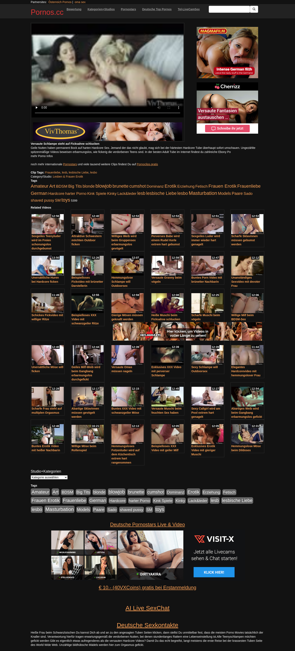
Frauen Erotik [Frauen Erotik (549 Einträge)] (222, 186)
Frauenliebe (52, 172)
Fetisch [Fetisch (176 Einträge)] (201, 186)
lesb (64, 172)
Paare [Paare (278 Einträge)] (237, 193)
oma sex (80, 2)
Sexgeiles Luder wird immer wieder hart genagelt (205, 240)
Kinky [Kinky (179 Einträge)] (112, 193)
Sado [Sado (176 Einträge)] (248, 193)
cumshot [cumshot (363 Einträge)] (137, 186)
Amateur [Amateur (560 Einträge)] (39, 186)
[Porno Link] (108, 131)
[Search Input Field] (229, 9)
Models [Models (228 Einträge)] (224, 193)
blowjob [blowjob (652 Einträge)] (103, 186)
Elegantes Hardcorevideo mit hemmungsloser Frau (245, 371)
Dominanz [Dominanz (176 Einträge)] (155, 186)
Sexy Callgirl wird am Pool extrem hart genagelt (205, 412)
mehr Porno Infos (42, 156)
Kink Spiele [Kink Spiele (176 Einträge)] (96, 193)
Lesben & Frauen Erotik (68, 176)
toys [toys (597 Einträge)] (65, 200)
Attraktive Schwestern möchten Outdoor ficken (86, 240)
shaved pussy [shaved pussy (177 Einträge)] (42, 200)
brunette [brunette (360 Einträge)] (120, 186)
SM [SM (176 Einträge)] (58, 200)
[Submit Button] (254, 9)
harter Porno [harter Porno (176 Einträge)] (75, 193)
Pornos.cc (47, 12)
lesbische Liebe (79, 172)
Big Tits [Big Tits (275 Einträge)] (75, 186)
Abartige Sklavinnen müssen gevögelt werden (85, 412)
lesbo (93, 172)
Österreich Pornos (59, 2)
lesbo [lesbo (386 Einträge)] (182, 193)
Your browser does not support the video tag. (108, 70)
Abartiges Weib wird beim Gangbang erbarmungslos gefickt (246, 412)
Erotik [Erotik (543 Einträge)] (170, 186)
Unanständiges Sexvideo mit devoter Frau (245, 281)
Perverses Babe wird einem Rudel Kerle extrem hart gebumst (165, 240)
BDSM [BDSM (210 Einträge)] (61, 186)
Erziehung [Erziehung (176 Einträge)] (186, 186)
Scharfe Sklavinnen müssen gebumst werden (244, 240)
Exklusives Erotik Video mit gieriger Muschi (203, 450)
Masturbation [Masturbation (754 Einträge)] (203, 193)
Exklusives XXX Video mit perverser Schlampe (166, 371)
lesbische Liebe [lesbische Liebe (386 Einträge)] (161, 193)
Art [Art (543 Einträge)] (52, 186)
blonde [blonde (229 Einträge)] (89, 186)
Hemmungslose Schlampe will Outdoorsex (122, 281)
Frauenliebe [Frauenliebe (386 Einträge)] (249, 186)
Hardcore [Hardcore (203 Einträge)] (56, 193)
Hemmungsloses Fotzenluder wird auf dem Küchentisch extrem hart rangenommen (125, 454)
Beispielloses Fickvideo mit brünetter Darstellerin (87, 281)
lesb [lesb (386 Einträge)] (141, 193)
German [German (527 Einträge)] (39, 193)
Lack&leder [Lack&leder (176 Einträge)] (126, 193)
